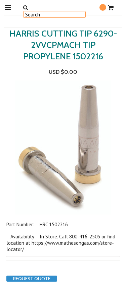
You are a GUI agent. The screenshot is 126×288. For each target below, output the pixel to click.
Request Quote (31, 279)
